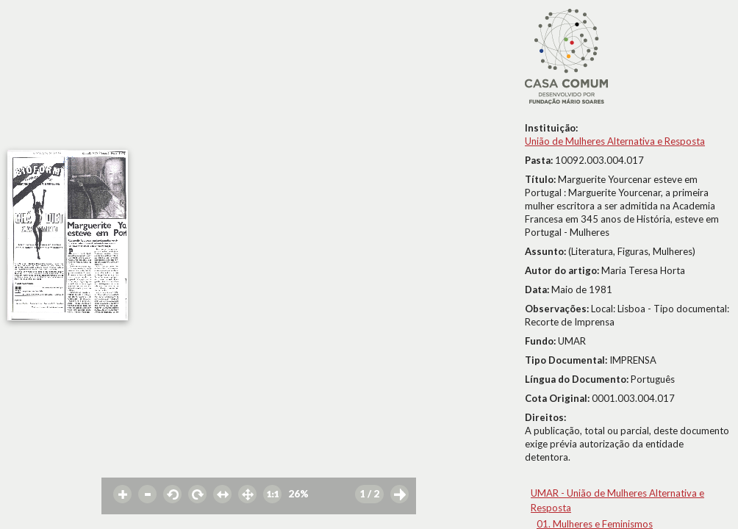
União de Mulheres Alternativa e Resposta (615, 141)
